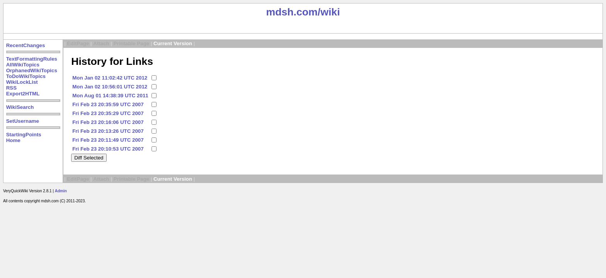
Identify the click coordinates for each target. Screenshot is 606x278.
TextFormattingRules (31, 59)
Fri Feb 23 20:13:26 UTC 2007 (107, 131)
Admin (61, 191)
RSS (11, 88)
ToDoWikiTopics (26, 76)
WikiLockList (22, 82)
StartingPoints (23, 134)
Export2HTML (23, 94)
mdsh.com (291, 12)
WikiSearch (20, 107)
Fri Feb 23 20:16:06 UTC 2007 (107, 122)
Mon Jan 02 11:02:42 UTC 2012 (109, 78)
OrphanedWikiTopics (31, 70)
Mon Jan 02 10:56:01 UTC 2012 (109, 87)
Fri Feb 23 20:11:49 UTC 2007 (107, 140)
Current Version (172, 43)
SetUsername (22, 121)
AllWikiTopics (22, 65)
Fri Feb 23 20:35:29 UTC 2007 (107, 113)
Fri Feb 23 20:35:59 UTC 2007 (107, 104)
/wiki (329, 12)
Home (13, 140)
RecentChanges (25, 45)
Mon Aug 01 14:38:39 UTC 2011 (110, 95)
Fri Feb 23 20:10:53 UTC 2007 (107, 149)
